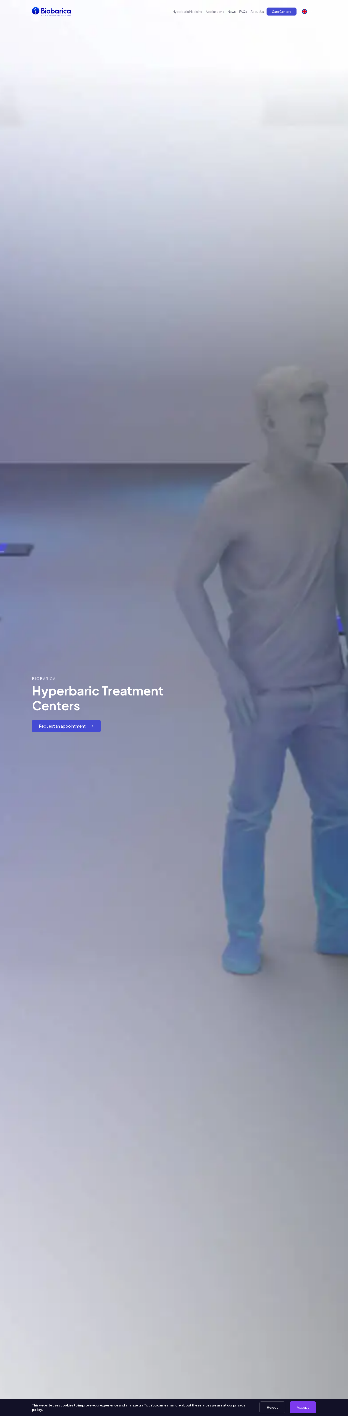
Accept (303, 1407)
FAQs (243, 12)
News (232, 12)
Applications (215, 12)
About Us (257, 12)
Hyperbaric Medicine (187, 12)
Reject (272, 1407)
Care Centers (281, 12)
